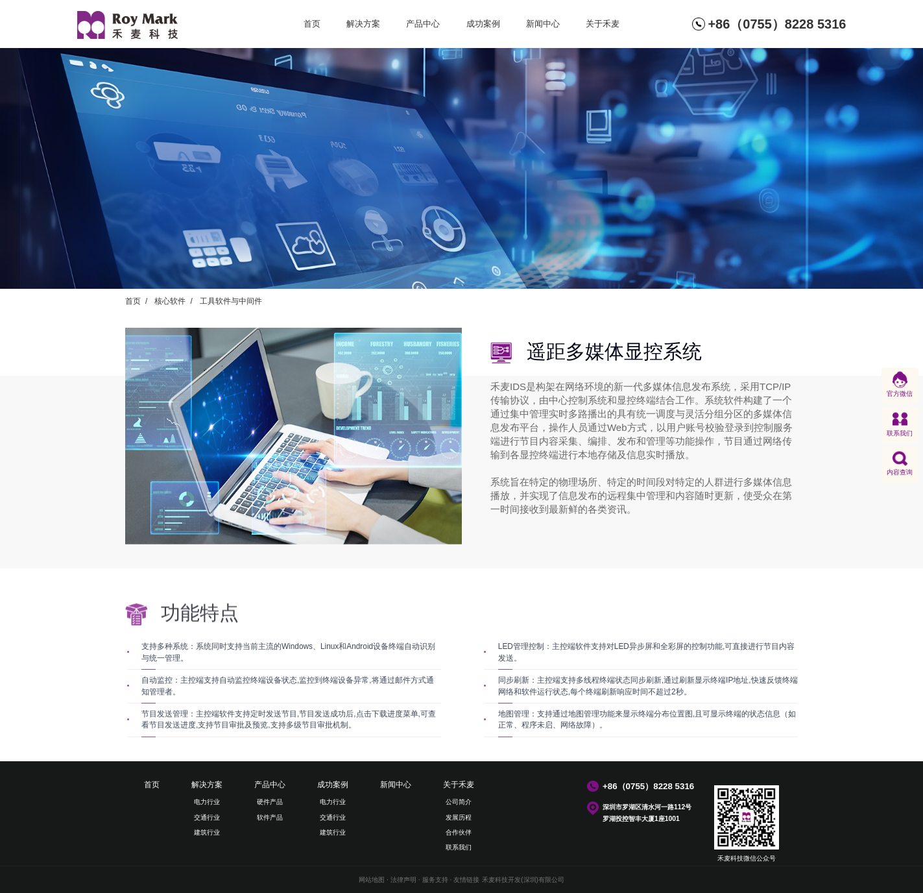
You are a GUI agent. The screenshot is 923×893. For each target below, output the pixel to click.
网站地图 (372, 879)
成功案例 (483, 24)
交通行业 (207, 817)
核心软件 (170, 301)
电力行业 (207, 801)
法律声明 (403, 879)
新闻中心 (543, 24)
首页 (312, 24)
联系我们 (459, 847)
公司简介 (459, 801)
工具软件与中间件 (231, 301)
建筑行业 (207, 832)
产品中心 (423, 24)
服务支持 (435, 879)
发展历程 (459, 817)
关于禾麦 (602, 24)
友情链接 (466, 879)
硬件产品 (270, 801)
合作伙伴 (459, 832)
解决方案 (363, 24)
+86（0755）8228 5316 (777, 24)
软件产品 (270, 817)
